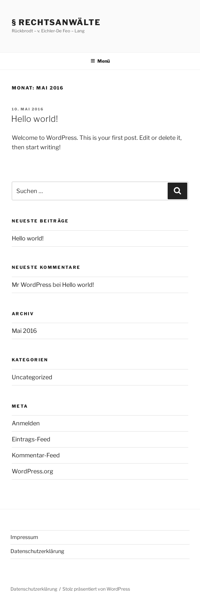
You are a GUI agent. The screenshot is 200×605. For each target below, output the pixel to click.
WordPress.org (32, 471)
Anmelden (26, 423)
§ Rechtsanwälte (56, 22)
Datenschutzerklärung (37, 551)
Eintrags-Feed (31, 439)
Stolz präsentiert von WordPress (96, 589)
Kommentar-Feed (36, 455)
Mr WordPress (31, 284)
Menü (100, 61)
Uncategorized (32, 377)
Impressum (24, 537)
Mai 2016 (24, 330)
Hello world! (34, 119)
